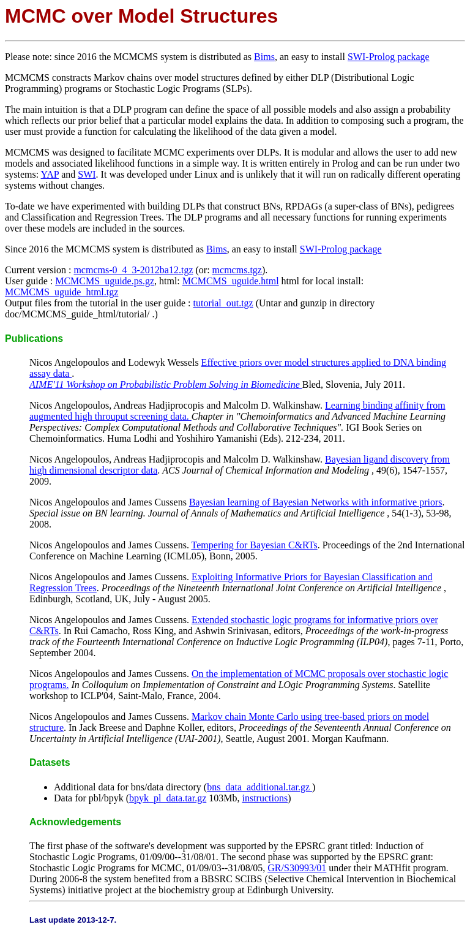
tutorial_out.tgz (223, 303)
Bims (264, 56)
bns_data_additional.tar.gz (259, 787)
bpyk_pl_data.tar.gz (167, 798)
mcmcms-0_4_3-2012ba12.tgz (133, 270)
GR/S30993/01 (296, 868)
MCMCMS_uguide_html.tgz (61, 292)
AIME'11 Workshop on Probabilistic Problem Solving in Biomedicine (165, 384)
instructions (265, 798)
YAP (50, 174)
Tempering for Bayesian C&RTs (255, 545)
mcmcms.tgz (237, 270)
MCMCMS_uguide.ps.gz (104, 281)
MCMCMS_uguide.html (230, 281)
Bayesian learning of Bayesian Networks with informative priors (315, 502)
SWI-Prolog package (389, 56)
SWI (86, 174)
